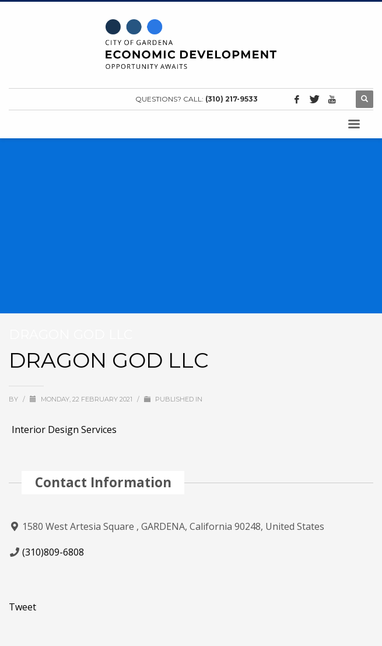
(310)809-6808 (53, 552)
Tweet (22, 606)
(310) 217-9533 (231, 99)
